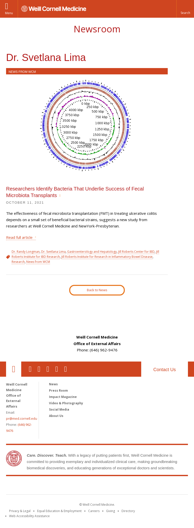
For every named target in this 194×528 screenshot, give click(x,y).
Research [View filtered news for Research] (18, 262)
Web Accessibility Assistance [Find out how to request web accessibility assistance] (29, 516)
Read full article (19, 237)
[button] (185, 9)
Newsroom (97, 29)
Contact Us (164, 369)
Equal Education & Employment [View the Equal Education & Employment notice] (59, 511)
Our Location (13, 369)
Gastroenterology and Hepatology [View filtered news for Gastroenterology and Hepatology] (92, 251)
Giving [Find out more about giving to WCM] (110, 511)
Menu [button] (9, 13)
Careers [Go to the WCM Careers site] (94, 511)
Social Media (59, 409)
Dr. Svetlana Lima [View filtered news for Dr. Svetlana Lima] (53, 251)
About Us (56, 416)
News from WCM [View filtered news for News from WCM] (38, 262)
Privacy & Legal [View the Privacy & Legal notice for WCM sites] (20, 511)
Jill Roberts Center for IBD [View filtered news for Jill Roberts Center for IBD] (136, 251)
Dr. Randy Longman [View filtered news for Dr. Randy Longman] (26, 251)
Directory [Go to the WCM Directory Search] (128, 511)
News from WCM (22, 72)
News (53, 384)
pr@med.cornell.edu (21, 418)
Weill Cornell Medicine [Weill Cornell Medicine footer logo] (97, 486)
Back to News (97, 290)
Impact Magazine (63, 397)
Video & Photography (66, 403)
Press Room (58, 390)
